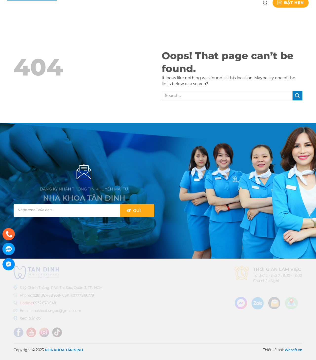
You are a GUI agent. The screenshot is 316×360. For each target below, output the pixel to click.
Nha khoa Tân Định (98, 12)
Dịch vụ (144, 12)
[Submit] (297, 95)
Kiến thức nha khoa (212, 12)
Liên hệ (249, 12)
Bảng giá (173, 12)
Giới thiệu (118, 12)
